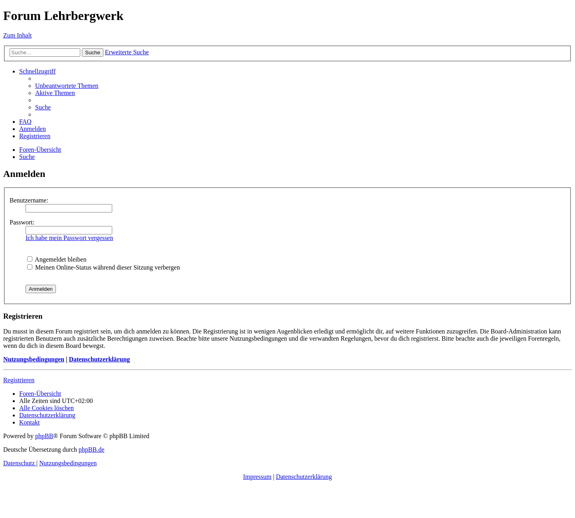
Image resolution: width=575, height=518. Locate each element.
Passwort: (22, 222)
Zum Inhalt (17, 35)
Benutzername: (29, 200)
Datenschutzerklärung (99, 359)
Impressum (257, 476)
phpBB (44, 436)
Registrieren (18, 380)
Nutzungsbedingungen (33, 359)
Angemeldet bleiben (56, 259)
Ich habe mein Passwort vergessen (69, 237)
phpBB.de (91, 449)
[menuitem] (66, 85)
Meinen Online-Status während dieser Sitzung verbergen (103, 267)
